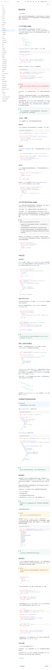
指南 (25, 1)
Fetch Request (28, 148)
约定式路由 (28, 29)
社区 (38, 1)
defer (44, 469)
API (33, 1)
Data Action (23, 491)
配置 (28, 1)
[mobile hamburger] (50, 2)
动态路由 (28, 127)
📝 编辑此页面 (21, 658)
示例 (36, 1)
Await (32, 469)
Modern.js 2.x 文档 (44, 1)
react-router (37, 552)
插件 (31, 1)
